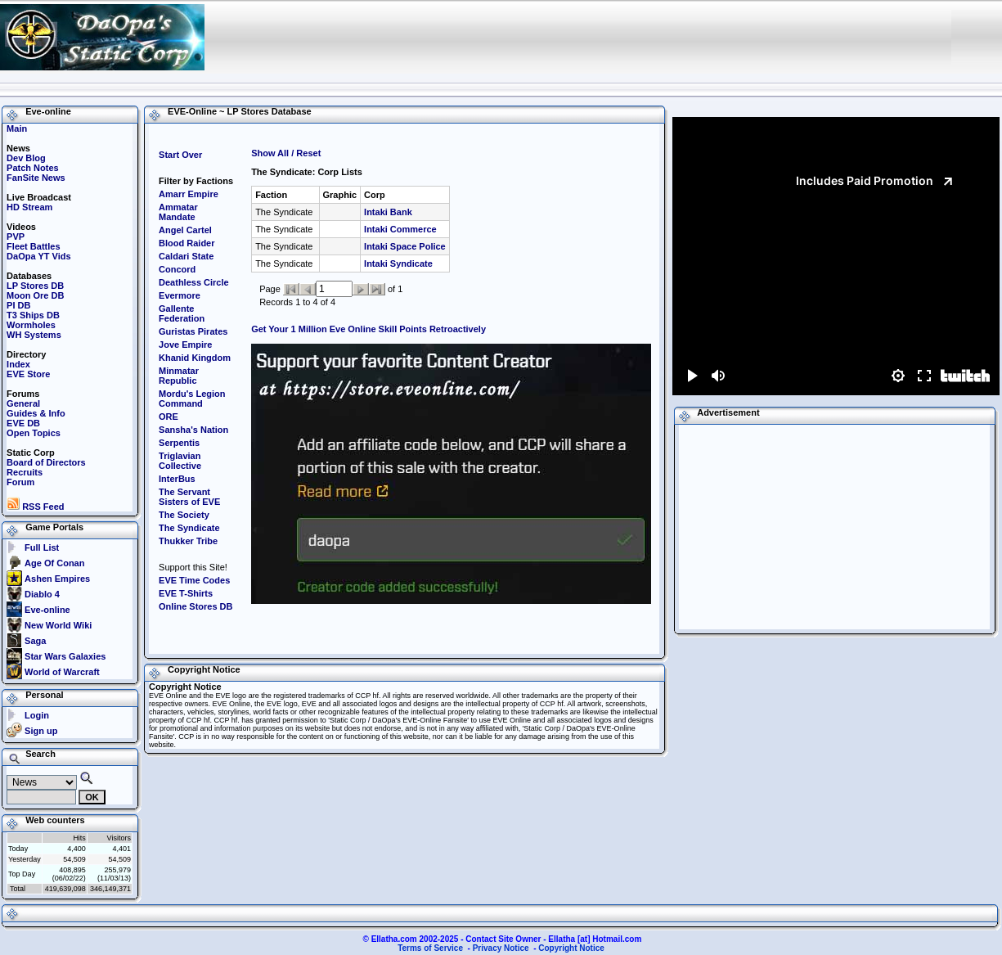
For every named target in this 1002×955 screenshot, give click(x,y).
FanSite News (36, 177)
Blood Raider (186, 243)
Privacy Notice (501, 948)
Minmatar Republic (179, 375)
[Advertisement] (644, 37)
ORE (168, 416)
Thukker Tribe (188, 541)
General (23, 403)
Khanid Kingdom (195, 358)
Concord (177, 269)
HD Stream (29, 207)
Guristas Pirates (193, 331)
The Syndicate (189, 528)
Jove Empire (185, 344)
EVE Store (28, 374)
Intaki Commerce (400, 229)
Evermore (179, 295)
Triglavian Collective (180, 461)
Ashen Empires (57, 578)
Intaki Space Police (405, 246)
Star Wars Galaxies (65, 656)
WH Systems (34, 335)
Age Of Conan (54, 563)
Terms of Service (430, 948)
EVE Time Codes (194, 580)
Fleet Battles (33, 246)
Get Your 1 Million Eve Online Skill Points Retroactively (368, 329)
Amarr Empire (188, 194)
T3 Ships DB (33, 315)
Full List (42, 547)
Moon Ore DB (35, 295)
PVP (16, 236)
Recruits (25, 472)
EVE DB (23, 423)
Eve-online (47, 610)
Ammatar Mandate (178, 212)
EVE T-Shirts (186, 593)
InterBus (177, 479)
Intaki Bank (388, 212)
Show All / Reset (286, 153)
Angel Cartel (185, 230)
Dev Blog (26, 158)
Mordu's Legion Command (192, 398)
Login (37, 715)
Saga (35, 641)
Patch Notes (33, 168)
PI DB (18, 305)
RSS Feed (35, 506)
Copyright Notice (571, 948)
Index (18, 364)
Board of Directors (46, 462)
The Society (184, 515)
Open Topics (34, 433)
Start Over (180, 155)
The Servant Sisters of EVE (189, 497)
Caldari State (186, 256)
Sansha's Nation (193, 430)
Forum (20, 482)
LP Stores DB (35, 286)
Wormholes (31, 325)
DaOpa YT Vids (38, 256)
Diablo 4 (42, 594)
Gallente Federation (181, 313)
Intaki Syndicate (398, 263)
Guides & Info (36, 413)
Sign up (41, 731)
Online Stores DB (195, 606)
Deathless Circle (194, 282)
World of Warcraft (62, 672)
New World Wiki (58, 625)
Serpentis (179, 443)
